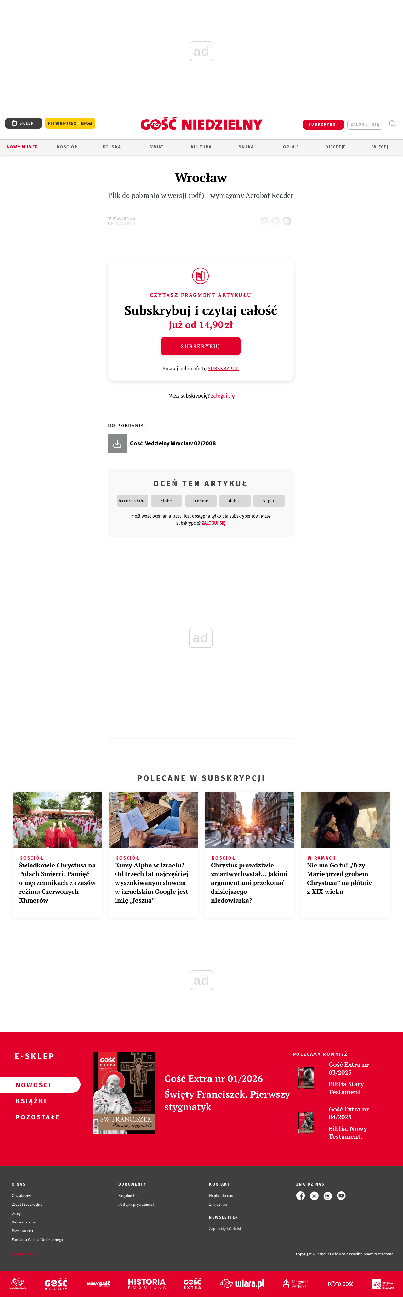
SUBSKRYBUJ (323, 124)
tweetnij (276, 219)
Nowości (30, 1084)
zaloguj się (365, 124)
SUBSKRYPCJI (223, 368)
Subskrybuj (200, 346)
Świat (157, 147)
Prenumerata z (70, 123)
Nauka (246, 147)
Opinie (291, 147)
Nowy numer (22, 147)
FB (265, 219)
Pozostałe (30, 1116)
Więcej (380, 147)
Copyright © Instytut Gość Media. (322, 1254)
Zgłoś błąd (26, 1254)
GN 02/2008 (122, 223)
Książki (30, 1100)
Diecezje (335, 147)
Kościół (67, 147)
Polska (112, 147)
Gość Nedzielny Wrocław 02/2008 (173, 443)
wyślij (288, 219)
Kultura (201, 147)
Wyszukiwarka (392, 124)
